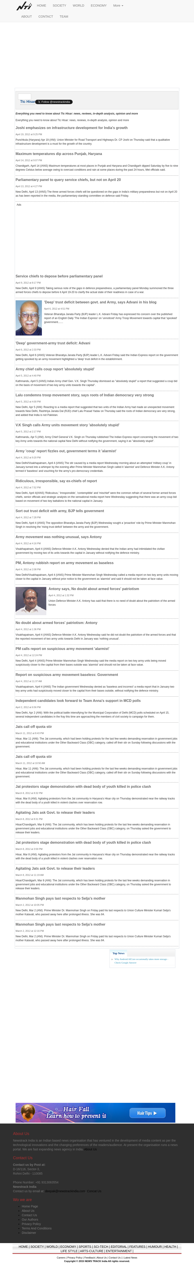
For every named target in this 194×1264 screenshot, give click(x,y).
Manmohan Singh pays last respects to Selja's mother (60, 898)
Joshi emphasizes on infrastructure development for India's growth (72, 128)
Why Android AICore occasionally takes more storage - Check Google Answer (141, 961)
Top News (118, 953)
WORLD (78, 5)
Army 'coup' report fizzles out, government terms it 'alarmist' (66, 451)
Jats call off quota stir (34, 727)
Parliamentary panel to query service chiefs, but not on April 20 (68, 180)
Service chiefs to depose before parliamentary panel (59, 276)
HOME (41, 5)
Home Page (30, 1206)
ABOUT (26, 16)
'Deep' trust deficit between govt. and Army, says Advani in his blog (100, 302)
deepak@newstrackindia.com (65, 1191)
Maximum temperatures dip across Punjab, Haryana (59, 154)
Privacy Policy (31, 1224)
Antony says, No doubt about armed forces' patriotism (93, 589)
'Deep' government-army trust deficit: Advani (53, 343)
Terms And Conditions (37, 1228)
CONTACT (45, 16)
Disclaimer (29, 1232)
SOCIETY (59, 5)
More (118, 5)
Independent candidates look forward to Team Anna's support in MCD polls (78, 701)
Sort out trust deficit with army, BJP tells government (60, 511)
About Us (28, 1210)
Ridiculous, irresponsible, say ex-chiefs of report (56, 481)
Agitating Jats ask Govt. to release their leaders (55, 812)
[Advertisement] (97, 56)
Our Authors (30, 1219)
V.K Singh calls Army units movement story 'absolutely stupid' (67, 425)
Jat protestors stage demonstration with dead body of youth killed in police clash (83, 786)
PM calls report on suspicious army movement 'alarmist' (62, 649)
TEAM (64, 16)
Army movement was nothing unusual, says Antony (59, 537)
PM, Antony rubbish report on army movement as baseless (65, 563)
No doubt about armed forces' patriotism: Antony (56, 623)
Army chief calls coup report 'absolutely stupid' (55, 369)
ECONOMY (99, 5)
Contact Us (29, 1215)
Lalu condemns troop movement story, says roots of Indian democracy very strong (85, 395)
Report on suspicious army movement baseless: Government (67, 675)
